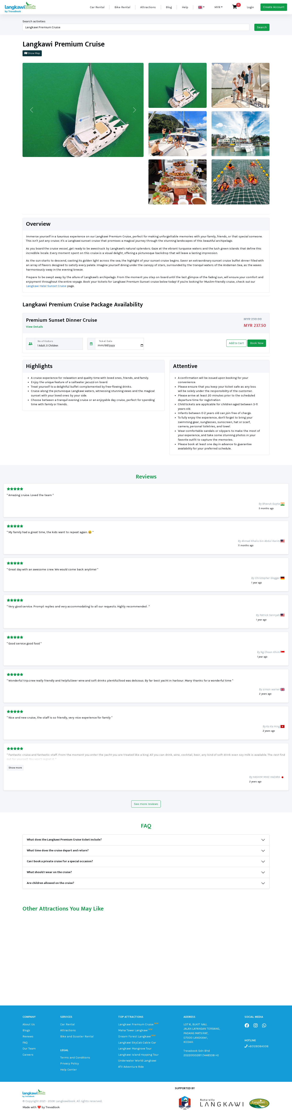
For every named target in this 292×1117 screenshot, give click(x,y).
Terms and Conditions (75, 1057)
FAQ (25, 1042)
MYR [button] (217, 7)
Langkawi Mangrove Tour (135, 1048)
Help (185, 7)
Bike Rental (122, 7)
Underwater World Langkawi (137, 1060)
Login (250, 7)
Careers (28, 1054)
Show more (15, 767)
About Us (29, 1024)
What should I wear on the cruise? (49, 872)
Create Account (273, 7)
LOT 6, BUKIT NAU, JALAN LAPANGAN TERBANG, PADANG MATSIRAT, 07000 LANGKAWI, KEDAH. (201, 1033)
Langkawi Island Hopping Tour (138, 1054)
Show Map (32, 53)
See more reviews (146, 804)
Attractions (148, 7)
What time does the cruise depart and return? (58, 850)
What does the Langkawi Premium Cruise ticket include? (64, 839)
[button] (201, 7)
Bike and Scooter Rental (76, 1036)
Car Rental (97, 7)
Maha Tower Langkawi (133, 1030)
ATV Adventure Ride (131, 1066)
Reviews (28, 1036)
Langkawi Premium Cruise (136, 1024)
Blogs (26, 1030)
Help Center (68, 1069)
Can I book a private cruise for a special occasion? (60, 861)
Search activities (34, 21)
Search (262, 27)
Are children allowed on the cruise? (50, 883)
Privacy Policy (69, 1063)
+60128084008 (257, 1046)
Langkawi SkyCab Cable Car (137, 1042)
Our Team (29, 1048)
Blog (169, 7)
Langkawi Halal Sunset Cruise (46, 286)
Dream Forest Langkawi (134, 1036)
